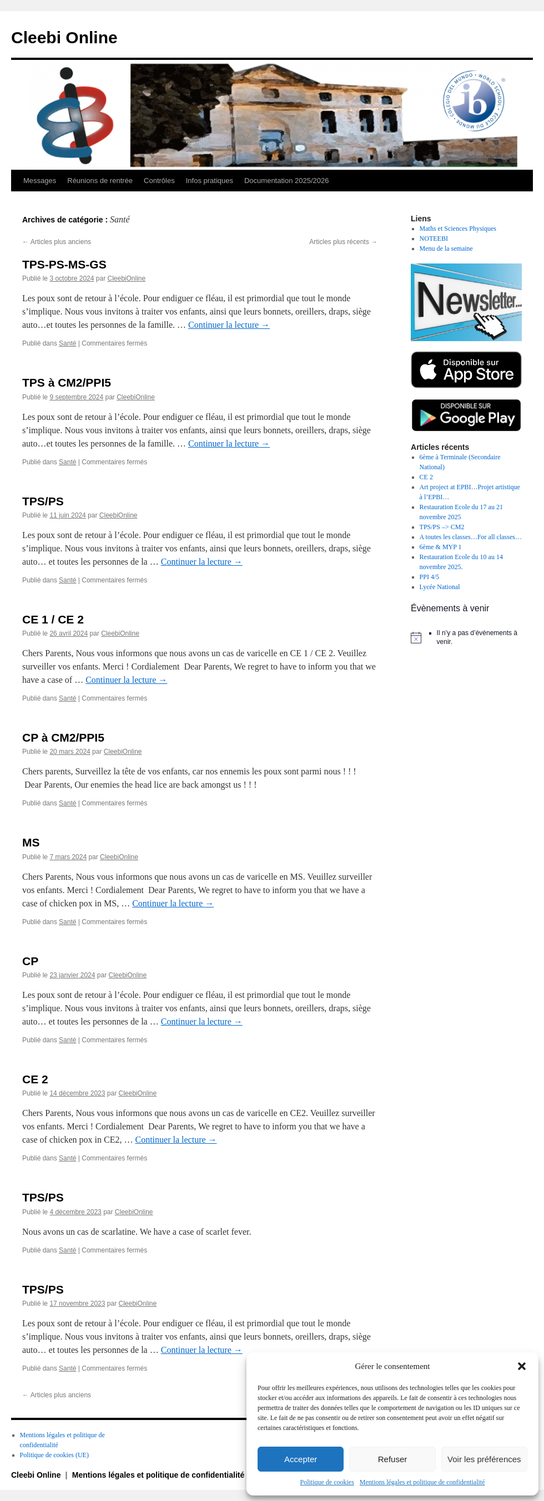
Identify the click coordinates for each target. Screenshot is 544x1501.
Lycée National (440, 587)
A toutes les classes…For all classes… (471, 537)
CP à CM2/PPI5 (63, 737)
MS (31, 842)
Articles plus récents (343, 242)
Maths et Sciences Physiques (458, 228)
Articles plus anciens (56, 242)
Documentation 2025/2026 (286, 180)
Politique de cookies (327, 1482)
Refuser (392, 1459)
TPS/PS (43, 501)
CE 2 (35, 1079)
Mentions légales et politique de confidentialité (422, 1482)
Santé (67, 343)
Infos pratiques (209, 180)
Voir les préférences (484, 1459)
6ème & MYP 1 (441, 547)
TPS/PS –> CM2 (442, 527)
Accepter (300, 1459)
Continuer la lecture (229, 324)
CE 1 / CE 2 (53, 619)
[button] (521, 1366)
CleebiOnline (126, 278)
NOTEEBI (434, 238)
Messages (39, 180)
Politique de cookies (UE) (54, 1455)
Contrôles (159, 180)
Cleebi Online (64, 37)
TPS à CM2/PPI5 (66, 382)
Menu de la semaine (446, 248)
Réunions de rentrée (100, 180)
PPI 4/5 (430, 577)
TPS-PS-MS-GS (64, 264)
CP (30, 961)
